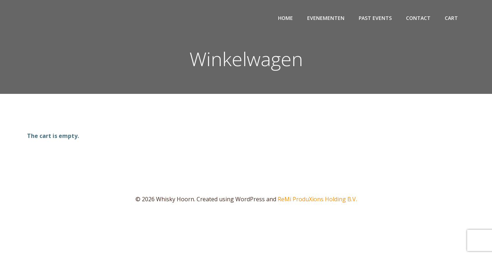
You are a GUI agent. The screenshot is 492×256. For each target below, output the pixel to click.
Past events (375, 18)
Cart (451, 18)
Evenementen (325, 18)
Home (285, 18)
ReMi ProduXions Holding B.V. (317, 199)
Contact (418, 18)
